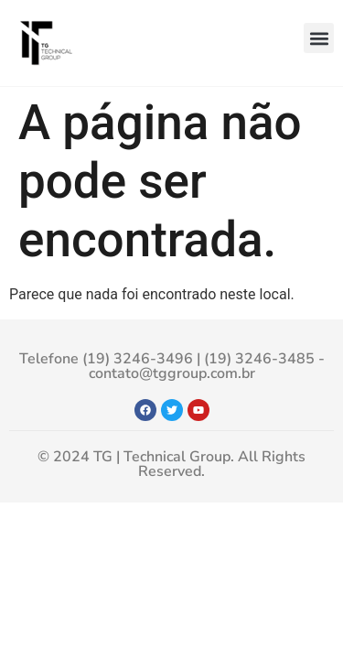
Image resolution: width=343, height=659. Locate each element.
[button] (319, 38)
